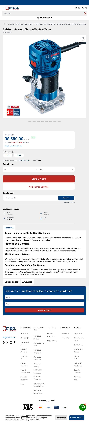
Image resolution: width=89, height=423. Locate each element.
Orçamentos (78, 334)
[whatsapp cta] (79, 8)
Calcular (66, 198)
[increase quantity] (72, 169)
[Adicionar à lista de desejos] (82, 38)
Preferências (61, 418)
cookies (25, 418)
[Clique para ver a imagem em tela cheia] (44, 76)
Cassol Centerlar (24, 160)
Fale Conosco (51, 341)
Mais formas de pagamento (13, 146)
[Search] (85, 13)
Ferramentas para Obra (64, 24)
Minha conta (65, 334)
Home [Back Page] (6, 24)
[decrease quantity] (5, 169)
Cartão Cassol (78, 345)
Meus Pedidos (65, 338)
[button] (44, 18)
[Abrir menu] (4, 8)
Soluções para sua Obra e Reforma (22, 24)
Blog (22, 384)
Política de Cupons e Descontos (37, 376)
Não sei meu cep (69, 202)
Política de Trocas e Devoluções (38, 366)
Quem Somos (25, 334)
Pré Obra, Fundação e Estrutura (45, 24)
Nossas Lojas (25, 338)
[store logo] (12, 8)
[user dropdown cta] (83, 8)
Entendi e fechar (76, 418)
